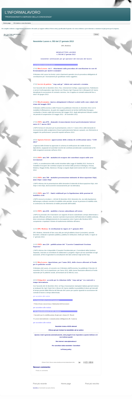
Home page (7, 23)
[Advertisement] (66, 379)
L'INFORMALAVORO (22, 12)
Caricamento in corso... (11, 38)
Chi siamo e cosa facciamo (22, 23)
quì (39, 28)
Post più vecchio (92, 384)
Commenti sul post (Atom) (47, 388)
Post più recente (40, 384)
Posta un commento (42, 370)
